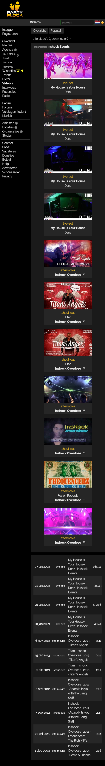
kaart (6, 58)
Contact (7, 143)
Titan (68, 317)
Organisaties (10, 131)
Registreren (10, 34)
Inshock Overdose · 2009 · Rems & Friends (79, 750)
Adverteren (9, 168)
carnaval (8, 66)
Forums (7, 107)
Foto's (6, 79)
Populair (56, 30)
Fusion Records (68, 495)
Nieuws (7, 45)
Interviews (9, 87)
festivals (7, 62)
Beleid (6, 159)
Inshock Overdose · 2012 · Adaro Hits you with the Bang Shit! (78, 689)
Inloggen (8, 29)
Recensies (9, 92)
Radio (6, 96)
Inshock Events (58, 46)
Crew (5, 147)
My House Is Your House (67, 87)
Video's (35, 22)
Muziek (7, 116)
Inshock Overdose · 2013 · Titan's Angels (78, 640)
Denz (67, 92)
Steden (7, 135)
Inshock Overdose (68, 275)
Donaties (8, 155)
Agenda (7, 49)
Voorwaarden (11, 172)
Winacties (12, 71)
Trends (6, 75)
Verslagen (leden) (14, 112)
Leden (6, 103)
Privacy (7, 176)
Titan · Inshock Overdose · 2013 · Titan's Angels (78, 655)
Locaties (8, 127)
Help (5, 164)
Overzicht (8, 41)
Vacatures (9, 151)
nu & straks (9, 54)
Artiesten (8, 123)
